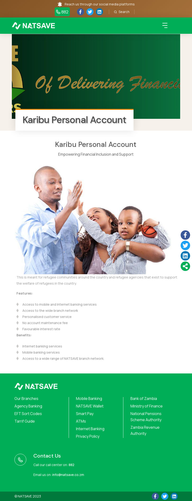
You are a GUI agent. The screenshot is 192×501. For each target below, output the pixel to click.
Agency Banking (28, 406)
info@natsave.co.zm (68, 474)
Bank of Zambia (143, 398)
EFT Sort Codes (28, 413)
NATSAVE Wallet (89, 406)
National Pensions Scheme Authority (145, 416)
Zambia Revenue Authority (145, 430)
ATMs (81, 421)
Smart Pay (85, 413)
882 (62, 12)
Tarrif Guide (24, 421)
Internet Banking (90, 428)
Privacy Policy (87, 436)
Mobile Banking (89, 398)
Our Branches (26, 398)
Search (121, 11)
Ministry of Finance (146, 406)
